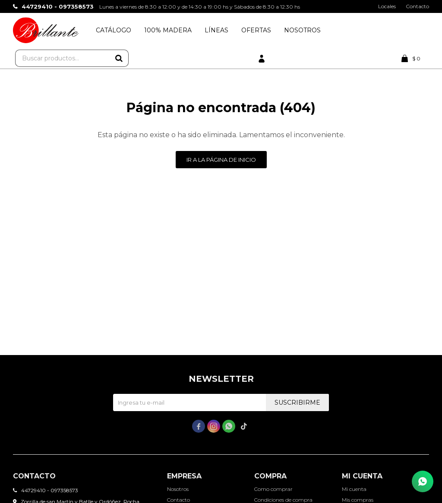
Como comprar (273, 489)
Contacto (417, 6)
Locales (387, 6)
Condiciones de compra (283, 500)
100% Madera (168, 30)
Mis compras (357, 500)
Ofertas (256, 30)
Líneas (216, 30)
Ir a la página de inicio (221, 159)
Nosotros (302, 30)
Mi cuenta (354, 489)
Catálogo (113, 30)
